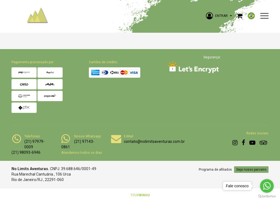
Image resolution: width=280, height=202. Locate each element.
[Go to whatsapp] (267, 186)
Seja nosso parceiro (251, 169)
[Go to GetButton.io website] (267, 196)
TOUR (140, 195)
